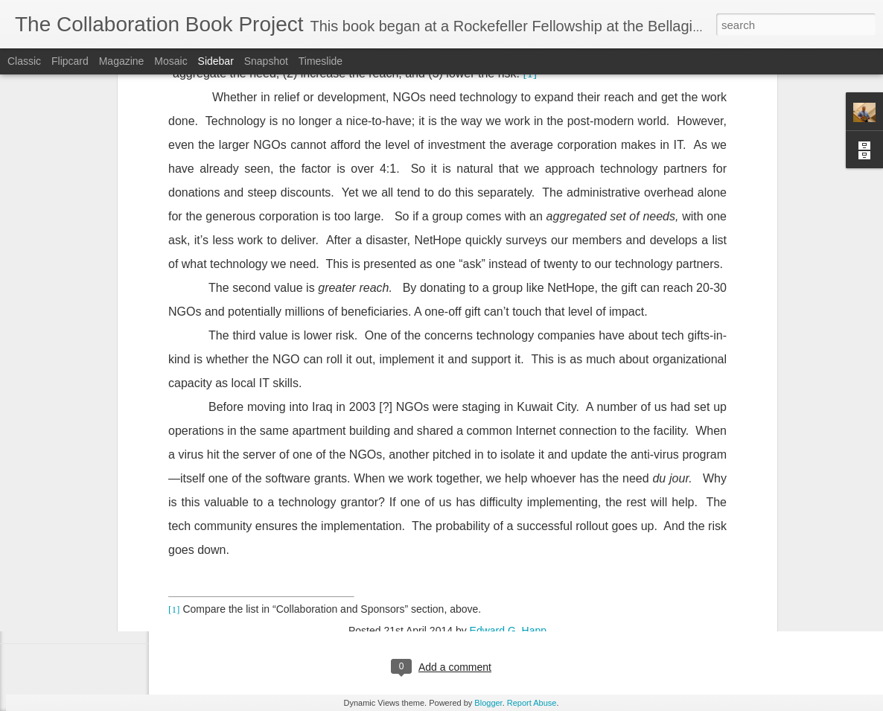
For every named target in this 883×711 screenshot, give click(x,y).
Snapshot (266, 61)
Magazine (121, 61)
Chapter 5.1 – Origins (78, 593)
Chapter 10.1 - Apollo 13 (84, 526)
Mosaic (170, 61)
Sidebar (216, 61)
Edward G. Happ (508, 459)
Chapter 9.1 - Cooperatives (90, 560)
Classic (24, 61)
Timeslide (320, 61)
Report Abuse (532, 702)
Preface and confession (83, 627)
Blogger (488, 702)
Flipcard (70, 61)
